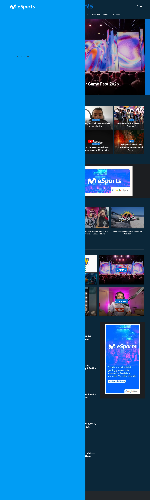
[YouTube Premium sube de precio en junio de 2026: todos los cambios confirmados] (95, 142)
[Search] (137, 6)
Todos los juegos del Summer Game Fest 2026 (75, 84)
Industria (96, 15)
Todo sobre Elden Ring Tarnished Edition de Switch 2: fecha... (131, 147)
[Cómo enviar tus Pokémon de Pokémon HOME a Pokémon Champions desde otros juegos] (42, 130)
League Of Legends (37, 15)
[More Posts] (52, 478)
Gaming (62, 15)
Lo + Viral (117, 15)
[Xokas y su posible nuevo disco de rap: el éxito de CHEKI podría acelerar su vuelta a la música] (95, 118)
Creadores (83, 15)
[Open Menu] (141, 6)
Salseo (106, 15)
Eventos (72, 15)
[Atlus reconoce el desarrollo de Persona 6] (131, 118)
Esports (52, 15)
